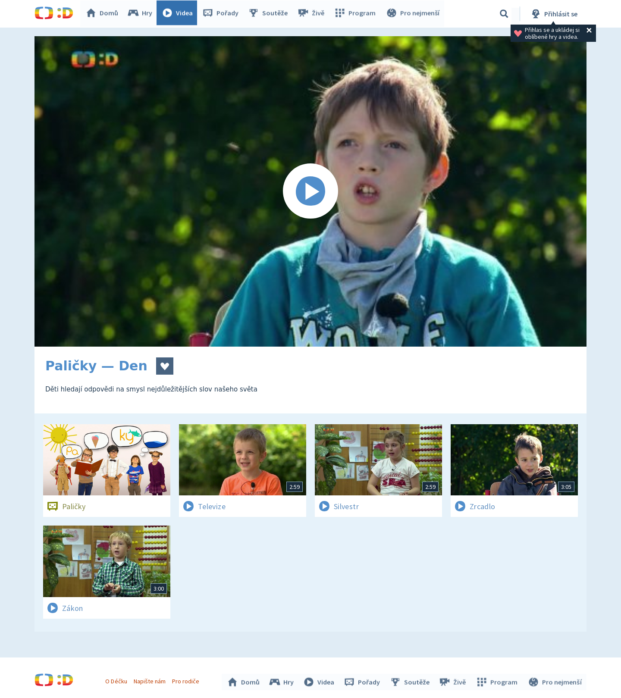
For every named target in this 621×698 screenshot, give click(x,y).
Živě (312, 13)
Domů (104, 13)
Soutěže (270, 13)
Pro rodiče (187, 680)
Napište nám (150, 680)
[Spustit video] (310, 191)
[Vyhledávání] (504, 14)
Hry (142, 13)
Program (356, 13)
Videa (179, 13)
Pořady (222, 13)
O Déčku (117, 680)
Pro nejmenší (413, 13)
